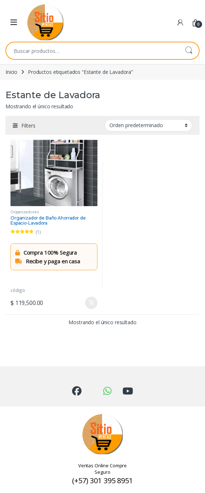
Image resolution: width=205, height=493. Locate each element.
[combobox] (92, 50)
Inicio (11, 71)
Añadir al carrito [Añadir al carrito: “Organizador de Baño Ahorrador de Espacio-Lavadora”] (91, 303)
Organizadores (25, 211)
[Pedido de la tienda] (148, 125)
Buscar (189, 50)
